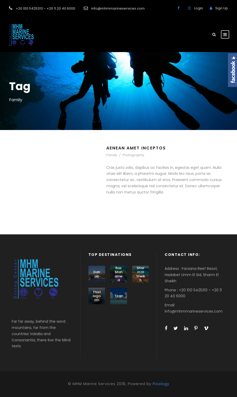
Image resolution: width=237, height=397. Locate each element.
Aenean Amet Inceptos (136, 148)
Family (111, 155)
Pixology (161, 383)
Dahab (96, 274)
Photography (133, 155)
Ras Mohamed (118, 274)
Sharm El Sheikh (140, 274)
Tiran (118, 295)
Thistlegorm (97, 296)
